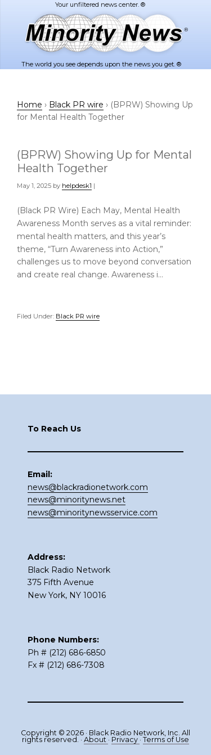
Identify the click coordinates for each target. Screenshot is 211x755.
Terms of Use (166, 739)
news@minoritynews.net (76, 500)
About (96, 739)
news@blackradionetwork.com (88, 487)
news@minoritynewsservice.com (93, 512)
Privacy (125, 739)
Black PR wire (78, 316)
